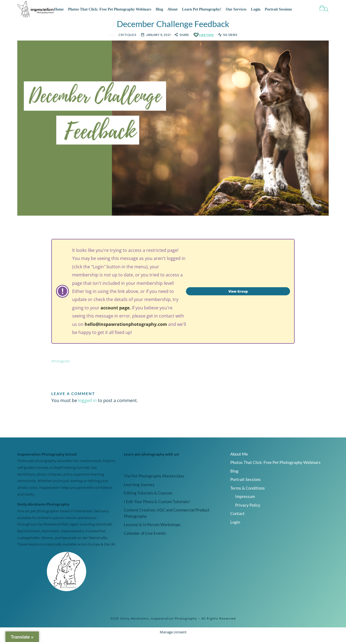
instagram (62, 366)
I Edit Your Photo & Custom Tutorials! (157, 506)
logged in (87, 406)
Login (255, 9)
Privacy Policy (247, 509)
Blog (159, 9)
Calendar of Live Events (145, 538)
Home (59, 9)
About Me (239, 458)
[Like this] (203, 40)
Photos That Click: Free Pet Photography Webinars (109, 9)
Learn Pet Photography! (201, 9)
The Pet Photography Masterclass (154, 481)
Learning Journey (139, 489)
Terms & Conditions (247, 492)
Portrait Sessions (278, 9)
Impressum (245, 501)
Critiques (127, 40)
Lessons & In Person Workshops (152, 529)
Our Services (236, 9)
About (173, 9)
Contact (237, 518)
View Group (238, 296)
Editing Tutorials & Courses (148, 498)
